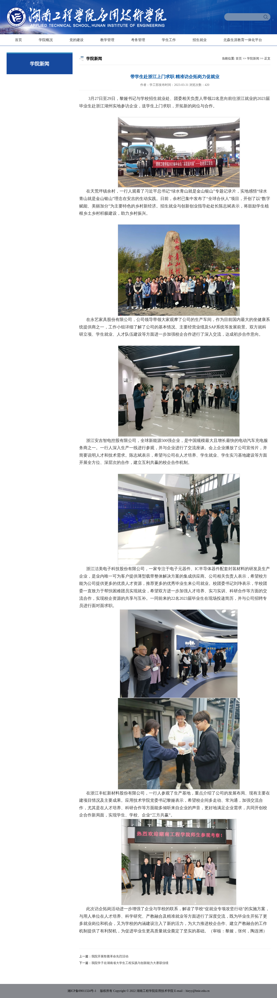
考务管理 (138, 40)
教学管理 (107, 40)
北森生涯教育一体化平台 (242, 40)
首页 (18, 40)
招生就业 (200, 40)
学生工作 (169, 40)
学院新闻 (253, 58)
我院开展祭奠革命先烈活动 (109, 956)
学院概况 (46, 40)
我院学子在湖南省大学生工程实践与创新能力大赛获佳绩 (129, 963)
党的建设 (76, 40)
